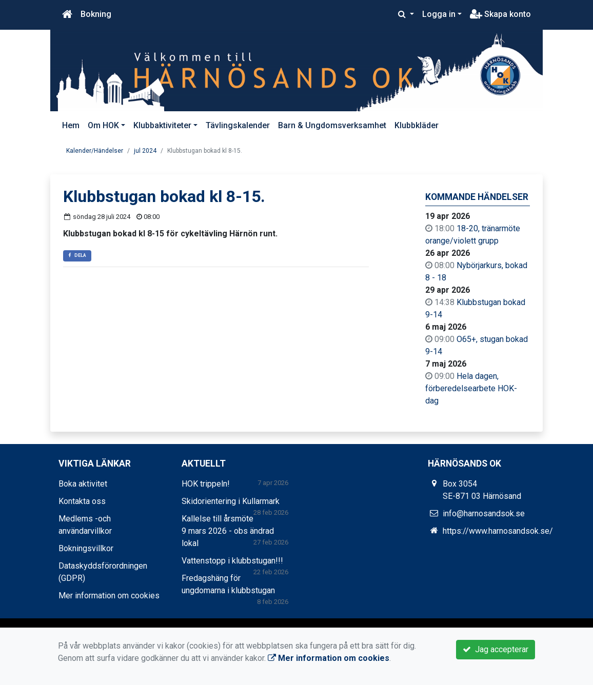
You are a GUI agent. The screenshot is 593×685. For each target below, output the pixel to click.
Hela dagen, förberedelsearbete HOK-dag (471, 388)
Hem (71, 125)
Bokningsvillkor (85, 548)
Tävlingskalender (238, 125)
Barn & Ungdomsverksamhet (332, 125)
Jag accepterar (495, 649)
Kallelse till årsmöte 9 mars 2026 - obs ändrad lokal (228, 531)
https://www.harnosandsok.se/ (498, 531)
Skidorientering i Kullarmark (231, 501)
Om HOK (103, 125)
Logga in (439, 14)
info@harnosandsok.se (484, 513)
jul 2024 (145, 150)
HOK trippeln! (206, 484)
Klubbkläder (416, 125)
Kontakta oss (82, 501)
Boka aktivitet (82, 484)
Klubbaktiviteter (162, 125)
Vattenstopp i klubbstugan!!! (232, 561)
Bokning (96, 14)
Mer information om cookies (109, 595)
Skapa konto (500, 14)
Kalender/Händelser (94, 150)
